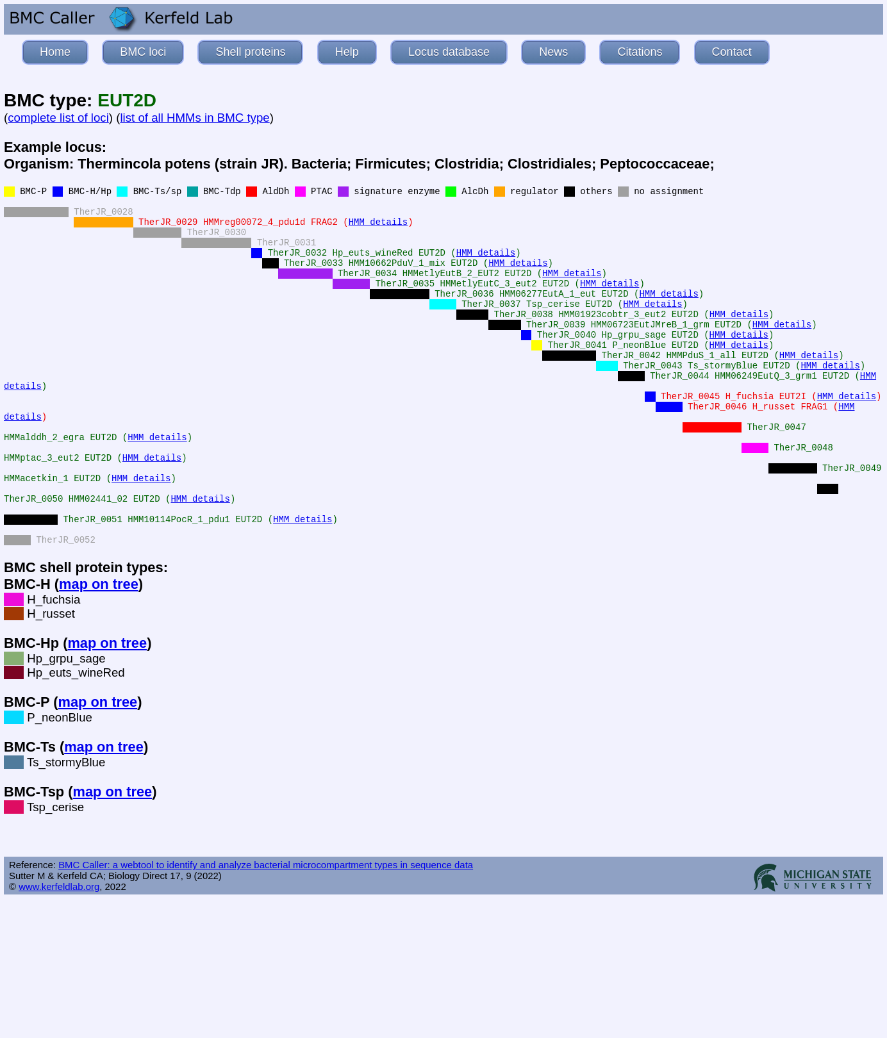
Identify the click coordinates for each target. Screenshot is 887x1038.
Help (347, 51)
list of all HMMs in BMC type (194, 117)
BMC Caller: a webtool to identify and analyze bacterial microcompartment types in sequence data (265, 864)
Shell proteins (250, 51)
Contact (732, 51)
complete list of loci (58, 117)
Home (55, 51)
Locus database (449, 51)
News (553, 51)
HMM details (378, 222)
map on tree (98, 584)
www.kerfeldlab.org (59, 886)
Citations (639, 51)
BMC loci (143, 51)
